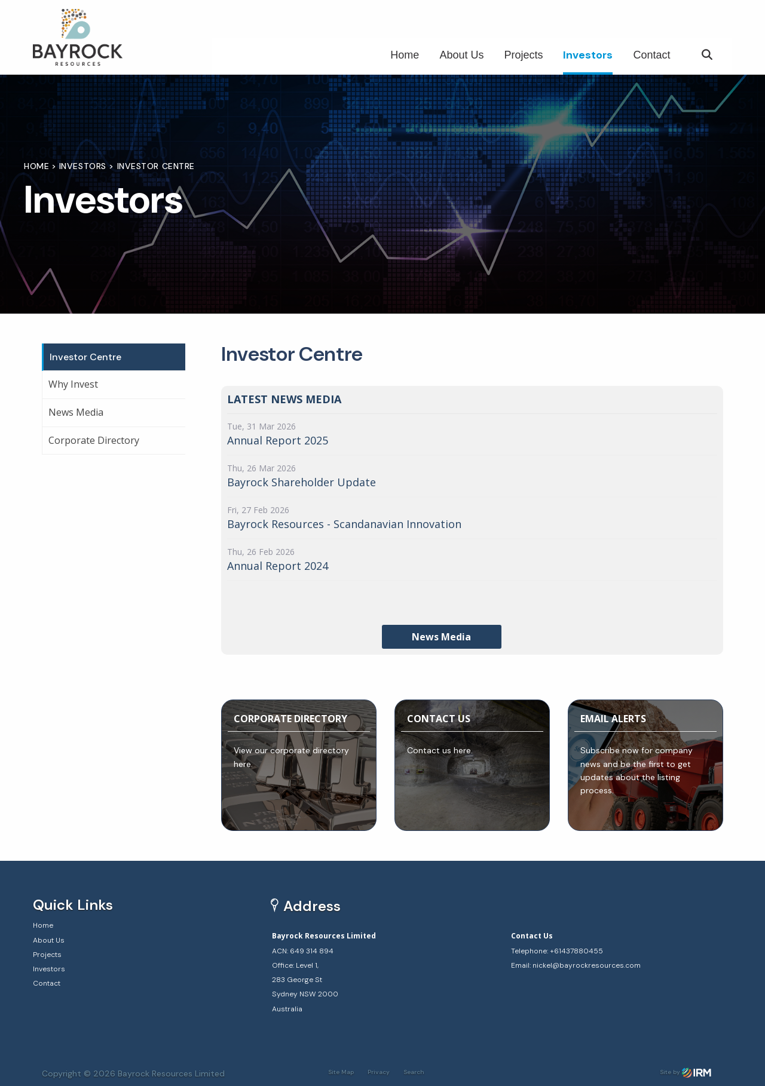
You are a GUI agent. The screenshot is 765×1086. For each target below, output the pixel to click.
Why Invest (73, 384)
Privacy (379, 1072)
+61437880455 (576, 951)
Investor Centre (85, 357)
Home (404, 55)
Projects (523, 55)
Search (413, 1072)
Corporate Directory (93, 440)
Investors (588, 55)
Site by (685, 1072)
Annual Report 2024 (277, 566)
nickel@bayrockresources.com (587, 965)
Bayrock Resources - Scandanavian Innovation (344, 524)
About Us (461, 55)
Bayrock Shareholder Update (301, 482)
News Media (75, 412)
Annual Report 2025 (277, 440)
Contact (651, 55)
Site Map (341, 1072)
